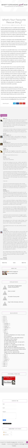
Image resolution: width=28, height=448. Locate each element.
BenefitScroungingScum (13, 271)
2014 (4, 317)
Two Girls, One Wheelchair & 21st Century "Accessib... (14, 334)
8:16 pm (4, 156)
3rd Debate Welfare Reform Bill (10, 340)
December (6, 323)
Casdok (4, 149)
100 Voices (6, 333)
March (5, 357)
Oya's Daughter (6, 135)
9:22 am (4, 141)
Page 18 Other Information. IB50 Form (15, 302)
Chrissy (4, 230)
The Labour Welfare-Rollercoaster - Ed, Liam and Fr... (14, 342)
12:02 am (5, 228)
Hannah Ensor (6, 142)
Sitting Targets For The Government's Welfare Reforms (15, 349)
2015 (4, 316)
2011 (4, 322)
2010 (4, 362)
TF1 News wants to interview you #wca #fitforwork (14, 353)
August (5, 329)
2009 (4, 363)
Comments (6, 434)
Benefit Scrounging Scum (12, 442)
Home (14, 262)
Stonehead (5, 190)
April (5, 356)
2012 (4, 320)
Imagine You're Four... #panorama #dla (11, 352)
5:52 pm (4, 133)
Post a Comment (3, 258)
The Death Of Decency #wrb (13, 296)
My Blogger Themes (24, 444)
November (6, 324)
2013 (4, 319)
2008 (4, 364)
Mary (4, 118)
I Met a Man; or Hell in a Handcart (10, 339)
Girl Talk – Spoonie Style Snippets (10, 346)
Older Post (24, 262)
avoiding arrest (13, 99)
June (5, 332)
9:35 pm (4, 189)
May (5, 354)
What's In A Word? (11, 291)
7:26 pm (4, 148)
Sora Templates (15, 444)
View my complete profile (12, 273)
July (5, 330)
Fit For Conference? (8, 336)
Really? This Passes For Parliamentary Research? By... (14, 347)
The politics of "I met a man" (9, 343)
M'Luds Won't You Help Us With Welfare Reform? (13, 337)
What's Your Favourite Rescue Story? (11, 350)
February (6, 359)
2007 (4, 366)
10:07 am (5, 257)
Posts (5, 432)
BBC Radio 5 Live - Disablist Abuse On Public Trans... (14, 344)
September (6, 327)
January (5, 360)
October (6, 326)
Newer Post (4, 262)
